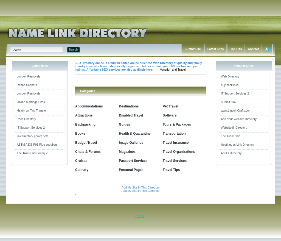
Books (80, 133)
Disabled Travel (131, 115)
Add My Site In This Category (140, 187)
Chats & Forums (88, 152)
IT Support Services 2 (31, 127)
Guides (124, 124)
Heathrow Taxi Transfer (32, 110)
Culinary (81, 170)
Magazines (127, 152)
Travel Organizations (179, 152)
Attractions (83, 115)
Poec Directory (26, 119)
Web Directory (230, 76)
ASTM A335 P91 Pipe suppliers (37, 144)
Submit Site (193, 49)
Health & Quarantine (134, 133)
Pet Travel (170, 106)
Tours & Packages (177, 124)
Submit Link (228, 102)
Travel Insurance (176, 143)
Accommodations (89, 106)
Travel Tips (171, 170)
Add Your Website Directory (239, 119)
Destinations (129, 106)
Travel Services (175, 161)
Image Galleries (131, 143)
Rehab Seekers (27, 85)
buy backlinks (229, 85)
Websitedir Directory (234, 127)
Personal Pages (131, 170)
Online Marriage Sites (31, 102)
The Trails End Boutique (32, 153)
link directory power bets (32, 136)
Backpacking (85, 124)
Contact (253, 49)
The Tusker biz (230, 136)
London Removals (28, 76)
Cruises (81, 161)
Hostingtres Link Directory (237, 144)
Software (170, 115)
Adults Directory (231, 153)
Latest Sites (215, 49)
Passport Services (133, 161)
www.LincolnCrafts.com (236, 110)
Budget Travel (86, 143)
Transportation (174, 133)
